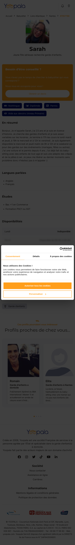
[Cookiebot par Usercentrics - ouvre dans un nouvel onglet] (60, 249)
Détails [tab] (36, 256)
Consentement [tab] (13, 256)
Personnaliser (37, 294)
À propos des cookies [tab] (61, 256)
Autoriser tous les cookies (37, 285)
